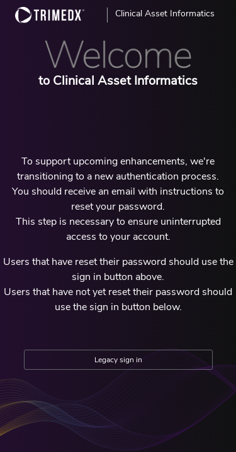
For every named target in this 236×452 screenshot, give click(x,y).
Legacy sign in (118, 360)
